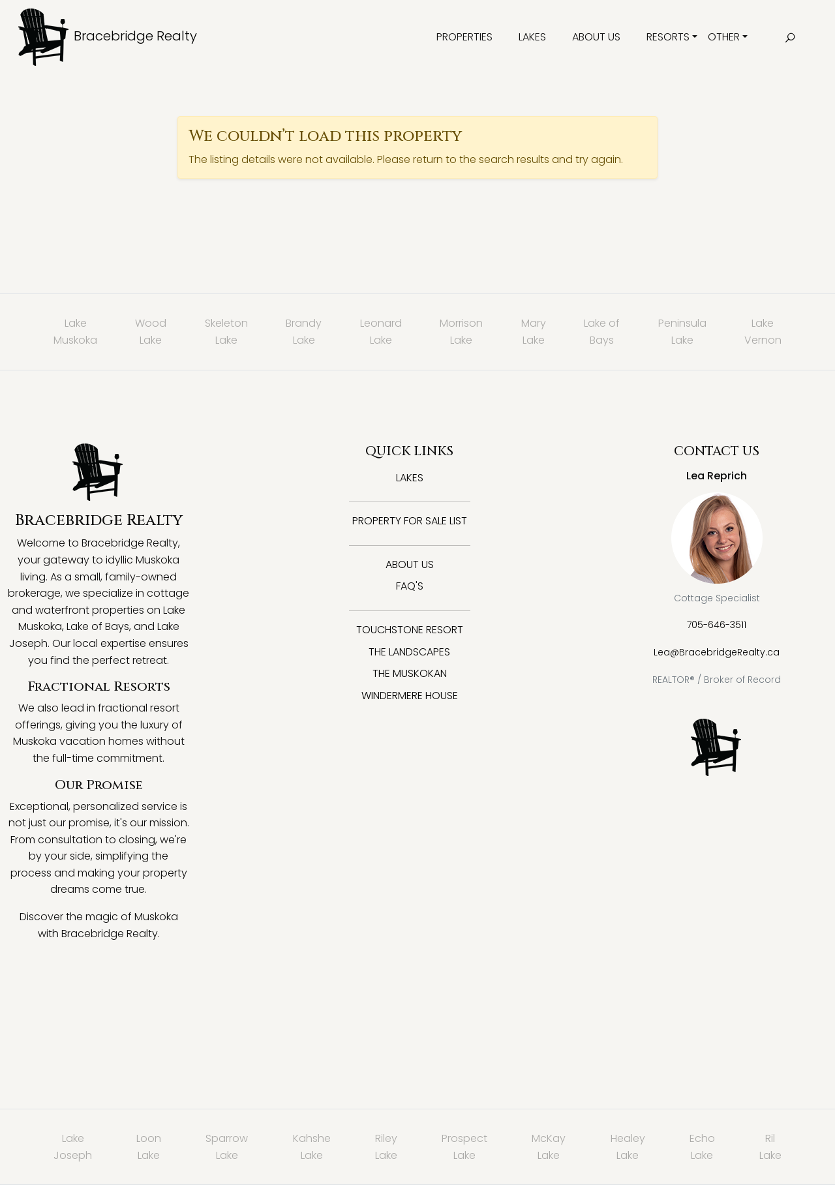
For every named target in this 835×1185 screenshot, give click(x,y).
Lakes (532, 36)
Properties (464, 36)
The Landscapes (409, 651)
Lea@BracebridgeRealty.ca (717, 652)
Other (724, 36)
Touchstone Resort (409, 629)
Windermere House (409, 695)
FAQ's (409, 585)
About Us (596, 36)
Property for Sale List (409, 520)
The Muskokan (409, 673)
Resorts (668, 36)
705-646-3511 (716, 624)
